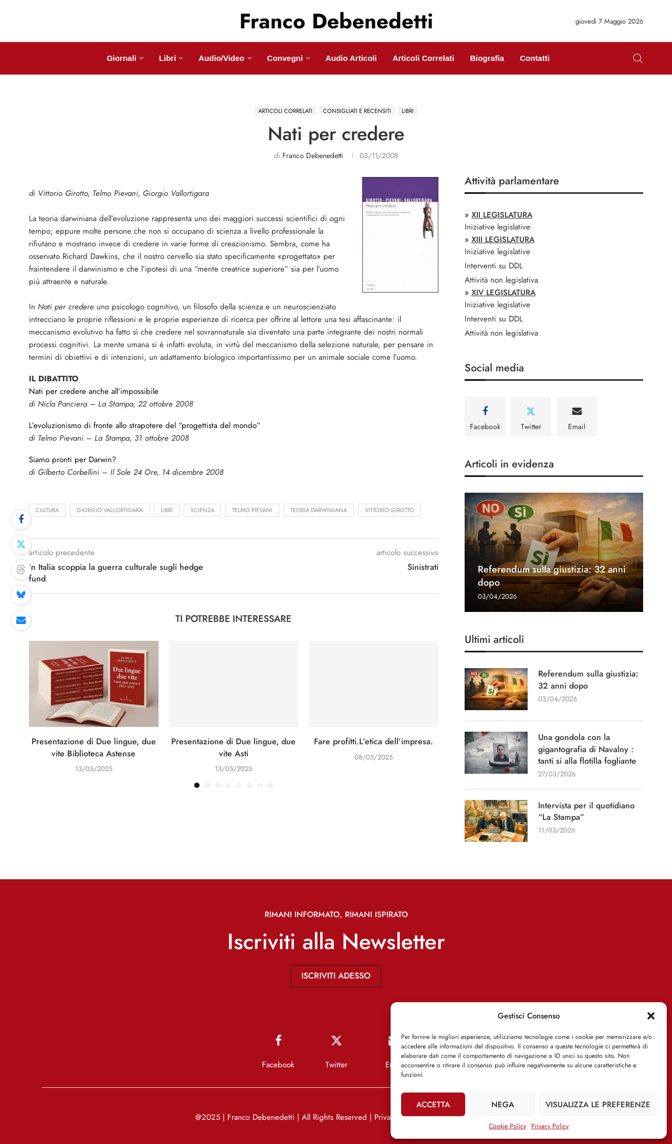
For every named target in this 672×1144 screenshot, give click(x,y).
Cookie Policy (507, 1126)
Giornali (121, 58)
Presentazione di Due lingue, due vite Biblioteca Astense (94, 747)
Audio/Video (221, 58)
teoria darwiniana (318, 510)
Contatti (535, 58)
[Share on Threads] (21, 569)
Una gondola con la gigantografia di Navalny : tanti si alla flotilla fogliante (587, 749)
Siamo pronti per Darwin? (72, 459)
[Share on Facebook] (21, 519)
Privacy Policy (550, 1126)
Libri (167, 58)
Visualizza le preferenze (597, 1104)
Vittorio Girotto (389, 510)
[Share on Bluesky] (21, 595)
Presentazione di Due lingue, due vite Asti (233, 747)
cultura (47, 510)
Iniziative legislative (497, 227)
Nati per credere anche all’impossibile (94, 391)
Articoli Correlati (424, 58)
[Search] (638, 58)
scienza (202, 510)
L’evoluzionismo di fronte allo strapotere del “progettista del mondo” (144, 425)
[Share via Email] (21, 620)
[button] (651, 1016)
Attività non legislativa (501, 280)
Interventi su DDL (494, 266)
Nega (502, 1104)
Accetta (433, 1104)
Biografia (487, 58)
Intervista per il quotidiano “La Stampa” (586, 811)
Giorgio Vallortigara (110, 510)
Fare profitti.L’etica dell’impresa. (373, 741)
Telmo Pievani (252, 510)
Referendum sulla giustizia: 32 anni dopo (552, 576)
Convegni (285, 58)
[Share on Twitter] (21, 544)
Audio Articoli (351, 58)
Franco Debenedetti (312, 155)
